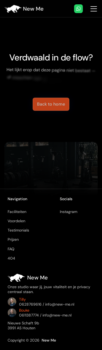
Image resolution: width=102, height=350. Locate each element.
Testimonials (18, 230)
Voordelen (16, 220)
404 (11, 258)
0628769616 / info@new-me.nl (46, 304)
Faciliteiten (17, 211)
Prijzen (13, 239)
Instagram (68, 211)
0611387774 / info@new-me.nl (45, 315)
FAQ (11, 248)
